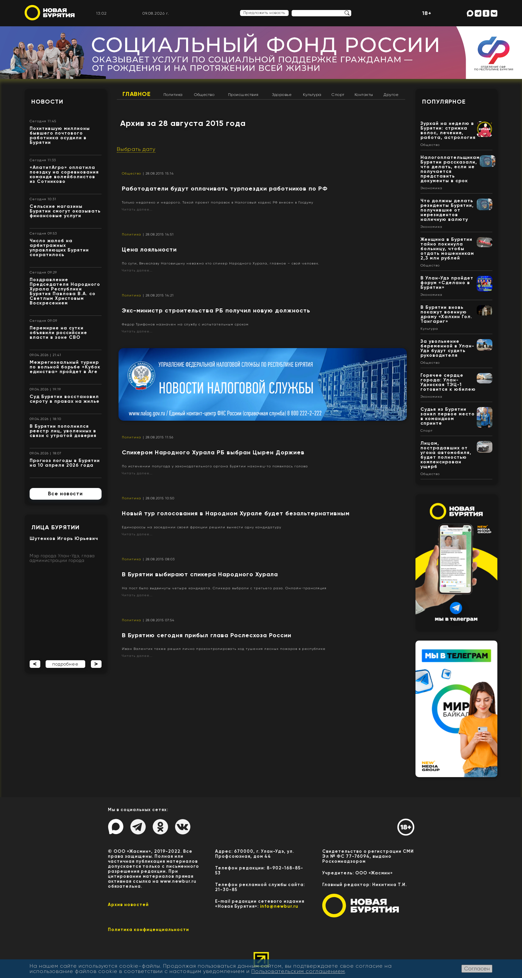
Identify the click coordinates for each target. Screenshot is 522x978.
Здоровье (282, 94)
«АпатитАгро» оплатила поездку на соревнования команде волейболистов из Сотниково (64, 174)
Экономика (431, 188)
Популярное (444, 101)
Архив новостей (128, 904)
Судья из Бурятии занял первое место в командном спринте (447, 416)
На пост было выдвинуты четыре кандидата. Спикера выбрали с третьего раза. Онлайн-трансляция (224, 588)
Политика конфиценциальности (148, 929)
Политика (173, 94)
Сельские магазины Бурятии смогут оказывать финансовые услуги (65, 211)
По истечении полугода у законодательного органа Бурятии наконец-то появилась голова (215, 466)
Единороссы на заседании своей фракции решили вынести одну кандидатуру (201, 527)
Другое (391, 94)
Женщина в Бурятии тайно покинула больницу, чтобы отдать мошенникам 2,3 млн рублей (447, 249)
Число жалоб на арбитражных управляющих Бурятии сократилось (59, 247)
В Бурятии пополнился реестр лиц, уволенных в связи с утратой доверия (63, 430)
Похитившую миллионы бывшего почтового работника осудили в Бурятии (60, 135)
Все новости (65, 494)
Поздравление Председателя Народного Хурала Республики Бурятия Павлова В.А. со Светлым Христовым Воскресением (65, 291)
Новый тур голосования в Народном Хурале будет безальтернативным (236, 513)
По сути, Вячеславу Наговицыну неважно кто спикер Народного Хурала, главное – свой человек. (220, 263)
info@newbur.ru (279, 906)
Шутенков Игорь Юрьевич (64, 538)
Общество (204, 94)
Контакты (364, 94)
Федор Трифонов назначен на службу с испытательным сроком (185, 324)
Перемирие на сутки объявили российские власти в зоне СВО (58, 332)
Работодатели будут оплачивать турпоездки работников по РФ (225, 188)
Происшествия (243, 94)
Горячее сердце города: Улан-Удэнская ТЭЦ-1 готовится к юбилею (448, 382)
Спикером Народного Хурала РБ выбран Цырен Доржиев (213, 452)
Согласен (477, 968)
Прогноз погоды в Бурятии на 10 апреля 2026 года (65, 463)
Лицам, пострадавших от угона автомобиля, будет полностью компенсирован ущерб (445, 454)
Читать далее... (137, 209)
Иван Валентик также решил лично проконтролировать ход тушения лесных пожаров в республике (224, 649)
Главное (137, 94)
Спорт (338, 94)
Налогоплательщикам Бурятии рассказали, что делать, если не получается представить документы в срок (450, 169)
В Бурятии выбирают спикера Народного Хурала (200, 574)
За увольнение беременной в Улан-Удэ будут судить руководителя (447, 348)
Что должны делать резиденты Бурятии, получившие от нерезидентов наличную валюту (447, 210)
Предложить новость (264, 12)
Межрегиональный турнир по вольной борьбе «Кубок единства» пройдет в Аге (65, 366)
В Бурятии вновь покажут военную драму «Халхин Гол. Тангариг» (446, 314)
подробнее (65, 664)
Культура (312, 94)
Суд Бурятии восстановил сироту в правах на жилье (65, 399)
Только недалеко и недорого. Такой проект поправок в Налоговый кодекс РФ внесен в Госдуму (217, 202)
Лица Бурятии (55, 527)
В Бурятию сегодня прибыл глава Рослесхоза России (206, 635)
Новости (47, 101)
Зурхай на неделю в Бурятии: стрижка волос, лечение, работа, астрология (448, 130)
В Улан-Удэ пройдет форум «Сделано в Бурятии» (446, 282)
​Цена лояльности (149, 249)
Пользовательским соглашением (298, 971)
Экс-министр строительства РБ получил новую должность (216, 310)
